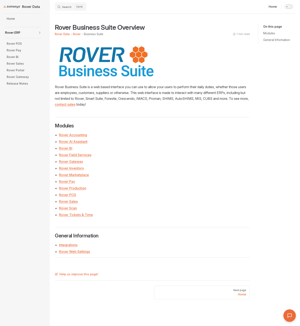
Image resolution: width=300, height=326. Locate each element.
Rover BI (65, 148)
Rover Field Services (75, 155)
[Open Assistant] (289, 315)
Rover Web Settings (74, 251)
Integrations (68, 245)
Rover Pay (67, 181)
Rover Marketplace (74, 175)
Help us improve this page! (76, 274)
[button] (39, 32)
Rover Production (72, 188)
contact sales (65, 104)
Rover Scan (68, 208)
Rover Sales (68, 201)
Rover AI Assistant (73, 142)
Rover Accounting (73, 135)
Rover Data (62, 34)
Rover (77, 34)
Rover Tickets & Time (76, 215)
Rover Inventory (71, 168)
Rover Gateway (71, 161)
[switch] (289, 6)
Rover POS (67, 195)
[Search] (70, 6)
